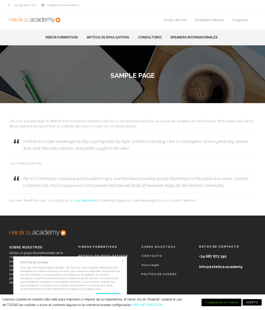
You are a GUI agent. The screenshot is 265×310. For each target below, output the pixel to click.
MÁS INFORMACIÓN (147, 305)
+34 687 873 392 (212, 256)
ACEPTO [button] (252, 302)
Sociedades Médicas (209, 20)
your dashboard (85, 200)
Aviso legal (150, 265)
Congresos (240, 20)
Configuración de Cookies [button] (221, 302)
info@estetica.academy (63, 5)
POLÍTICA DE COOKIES (159, 274)
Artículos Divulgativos (108, 37)
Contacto (151, 256)
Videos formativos (61, 37)
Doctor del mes (175, 20)
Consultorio (150, 37)
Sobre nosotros (158, 246)
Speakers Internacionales (194, 37)
